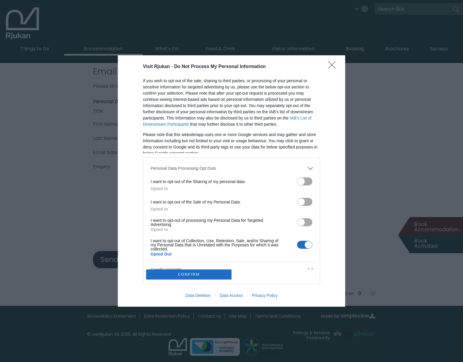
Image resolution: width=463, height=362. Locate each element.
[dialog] (231, 181)
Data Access (231, 295)
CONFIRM (189, 274)
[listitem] (231, 168)
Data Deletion (198, 295)
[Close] (333, 66)
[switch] (304, 181)
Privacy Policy (265, 295)
